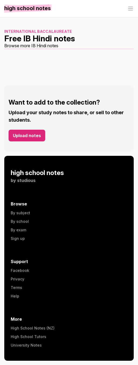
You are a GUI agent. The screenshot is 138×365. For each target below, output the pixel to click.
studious (26, 180)
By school (20, 221)
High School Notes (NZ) (33, 328)
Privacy (17, 279)
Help (15, 296)
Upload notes (27, 135)
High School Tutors (28, 336)
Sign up (18, 238)
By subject (20, 213)
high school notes (37, 173)
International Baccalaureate (38, 31)
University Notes (26, 345)
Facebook (20, 270)
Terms (16, 287)
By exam (18, 230)
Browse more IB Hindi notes (31, 45)
